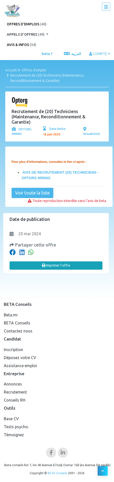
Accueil (11, 70)
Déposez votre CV (20, 357)
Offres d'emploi (34, 70)
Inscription (13, 349)
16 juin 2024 (51, 134)
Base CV (11, 418)
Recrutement (15, 392)
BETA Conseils (17, 323)
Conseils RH (14, 400)
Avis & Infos (21, 45)
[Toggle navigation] (106, 7)
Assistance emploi (20, 365)
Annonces (13, 384)
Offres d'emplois (27, 24)
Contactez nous (18, 331)
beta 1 (47, 54)
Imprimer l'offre (56, 265)
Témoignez (14, 434)
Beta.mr (11, 315)
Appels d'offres (26, 34)
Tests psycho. (16, 426)
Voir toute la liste (32, 192)
